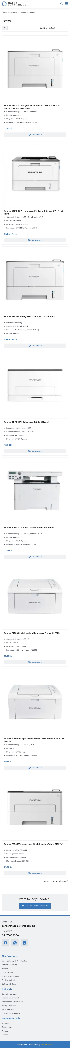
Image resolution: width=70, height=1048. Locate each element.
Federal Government (10, 998)
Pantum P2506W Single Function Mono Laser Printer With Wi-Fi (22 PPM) (34, 740)
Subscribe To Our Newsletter (35, 906)
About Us (5, 1023)
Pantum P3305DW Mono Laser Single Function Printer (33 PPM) (33, 844)
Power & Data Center (10, 976)
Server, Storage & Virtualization (14, 961)
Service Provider (8, 1009)
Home (4, 13)
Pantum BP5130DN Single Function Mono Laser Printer (29, 316)
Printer (23, 13)
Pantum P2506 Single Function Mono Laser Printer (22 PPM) (32, 633)
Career (5, 1035)
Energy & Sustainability (11, 1013)
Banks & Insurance (9, 994)
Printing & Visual (8, 980)
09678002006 (10, 935)
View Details (35, 134)
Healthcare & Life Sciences (12, 1002)
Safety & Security (9, 1005)
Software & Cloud (9, 984)
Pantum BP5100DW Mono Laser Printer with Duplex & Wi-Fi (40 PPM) (33, 212)
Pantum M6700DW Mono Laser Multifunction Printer (29, 527)
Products (13, 13)
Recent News (7, 1027)
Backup (5, 968)
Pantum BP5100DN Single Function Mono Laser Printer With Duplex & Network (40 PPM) (32, 106)
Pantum (32, 13)
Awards (5, 1031)
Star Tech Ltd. (46, 1044)
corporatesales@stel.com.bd (18, 925)
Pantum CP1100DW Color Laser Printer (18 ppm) (26, 422)
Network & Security (9, 965)
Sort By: (43, 28)
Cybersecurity (7, 972)
